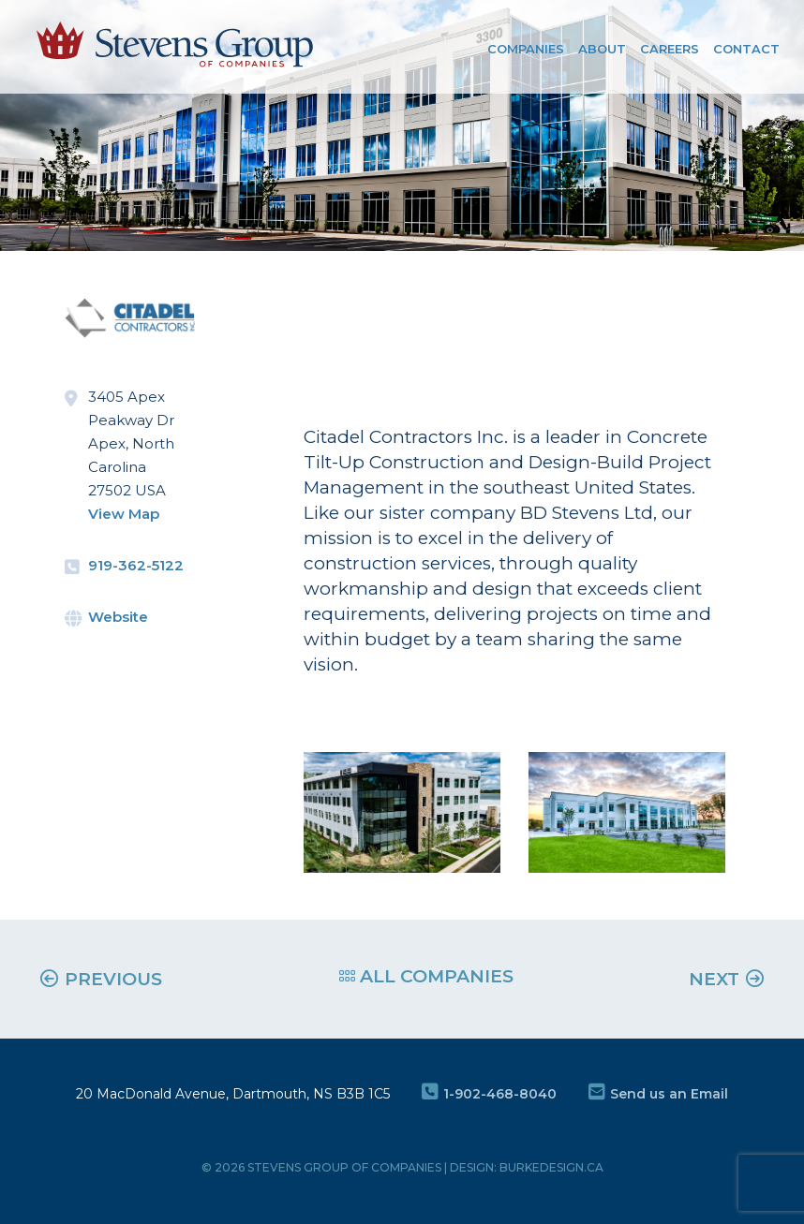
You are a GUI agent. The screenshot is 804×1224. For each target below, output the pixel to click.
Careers (669, 48)
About (602, 48)
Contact (746, 48)
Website (118, 617)
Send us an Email (658, 1093)
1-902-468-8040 (489, 1093)
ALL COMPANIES (426, 976)
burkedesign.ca (551, 1167)
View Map (123, 514)
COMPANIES (525, 48)
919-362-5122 (136, 565)
